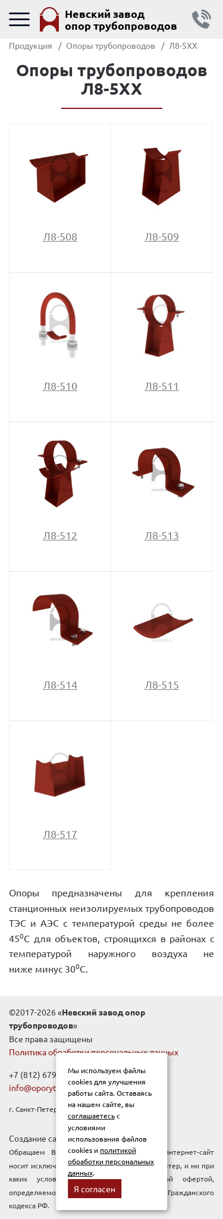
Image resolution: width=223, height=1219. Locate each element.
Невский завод (121, 19)
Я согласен (94, 1188)
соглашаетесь (91, 1115)
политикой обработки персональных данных (111, 1161)
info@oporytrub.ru (43, 1087)
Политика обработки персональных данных (93, 1051)
